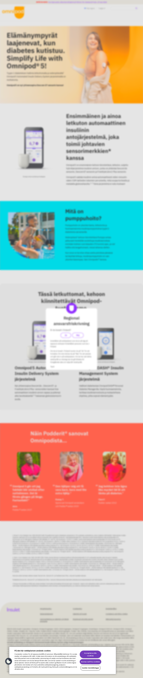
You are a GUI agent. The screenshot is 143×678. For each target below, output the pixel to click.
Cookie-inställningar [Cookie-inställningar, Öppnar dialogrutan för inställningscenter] (90, 668)
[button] (8, 661)
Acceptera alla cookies (90, 654)
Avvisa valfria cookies (90, 662)
